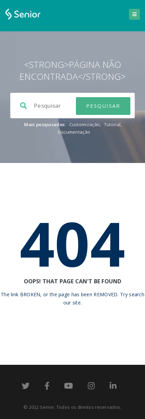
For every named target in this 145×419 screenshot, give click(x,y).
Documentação (74, 132)
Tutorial (112, 124)
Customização (84, 124)
